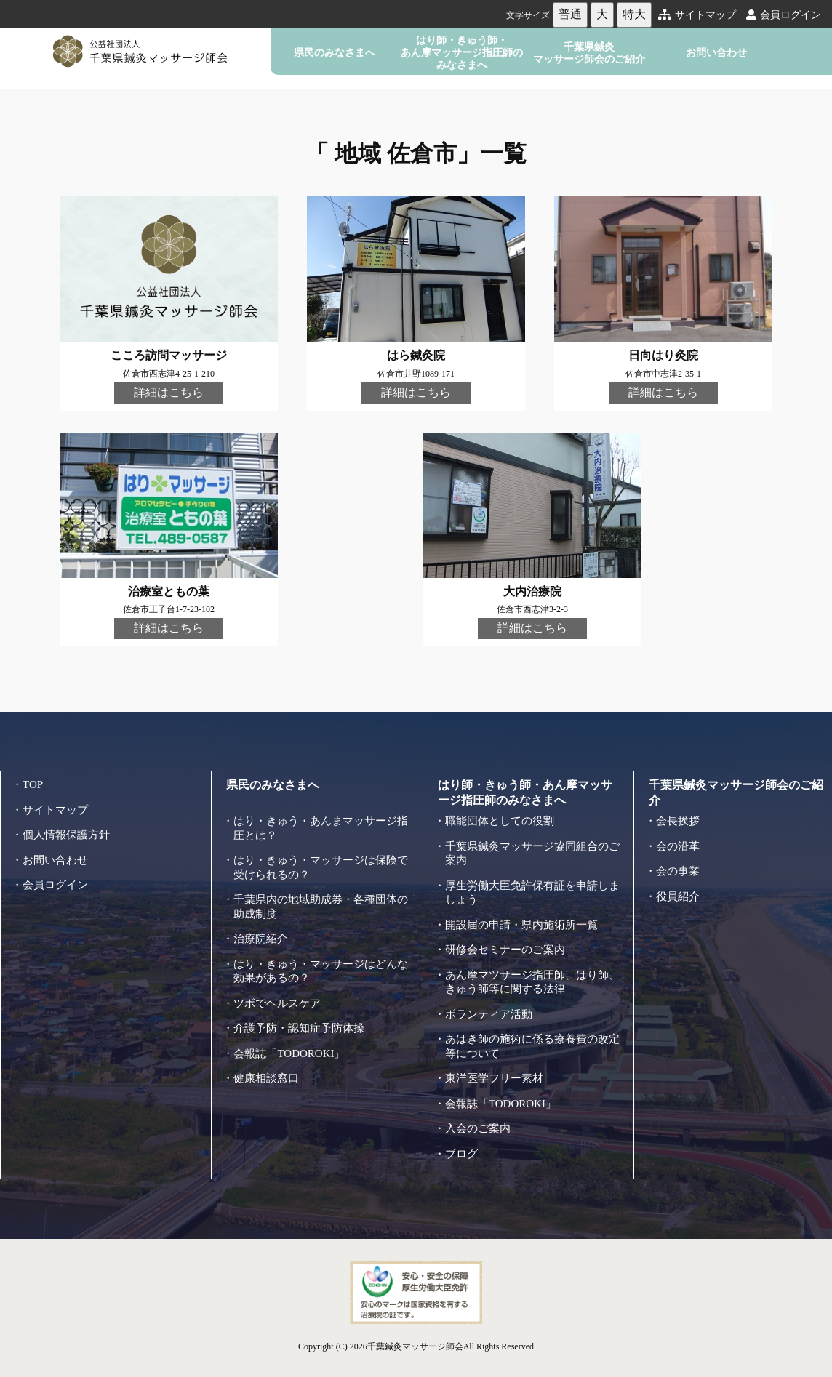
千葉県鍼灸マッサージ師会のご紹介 (589, 53)
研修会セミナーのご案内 (505, 949)
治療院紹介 (260, 938)
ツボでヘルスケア (277, 1003)
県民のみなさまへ (334, 52)
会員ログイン (783, 14)
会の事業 (678, 871)
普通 (570, 14)
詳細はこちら (169, 392)
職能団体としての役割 (499, 821)
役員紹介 (678, 896)
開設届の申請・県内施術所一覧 (521, 925)
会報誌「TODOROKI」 (289, 1053)
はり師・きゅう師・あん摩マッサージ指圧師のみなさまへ (462, 52)
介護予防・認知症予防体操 (298, 1028)
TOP (33, 784)
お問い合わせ (716, 52)
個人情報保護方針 (66, 834)
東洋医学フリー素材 (494, 1078)
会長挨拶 (678, 821)
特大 (634, 14)
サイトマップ (697, 14)
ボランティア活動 (488, 1014)
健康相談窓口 (266, 1078)
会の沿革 (678, 846)
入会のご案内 (478, 1128)
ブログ (461, 1154)
